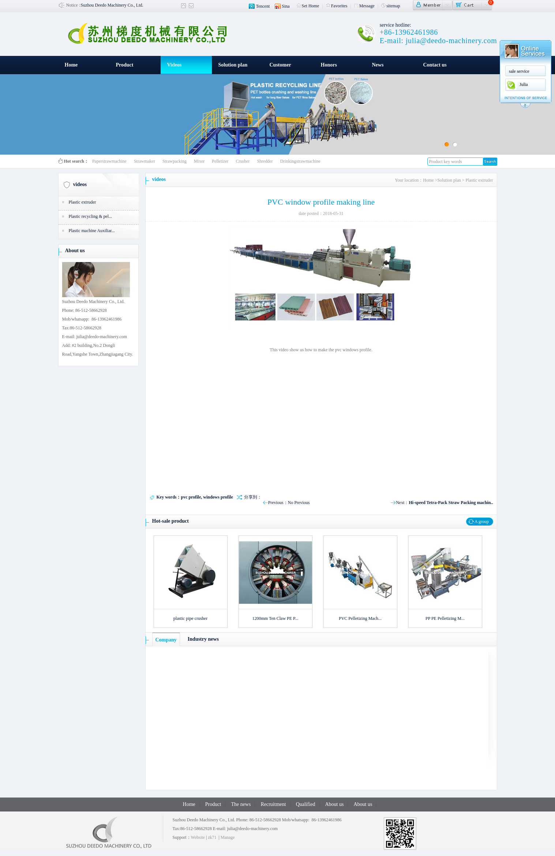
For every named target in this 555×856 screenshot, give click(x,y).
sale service (519, 71)
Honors (329, 65)
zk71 (212, 837)
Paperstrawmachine (109, 161)
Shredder (265, 161)
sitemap (390, 5)
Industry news (203, 639)
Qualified (305, 804)
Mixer (199, 161)
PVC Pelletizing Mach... (360, 618)
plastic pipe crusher (190, 618)
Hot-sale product (170, 521)
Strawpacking (174, 161)
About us (75, 250)
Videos (174, 65)
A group (482, 521)
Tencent (263, 6)
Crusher (243, 161)
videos (80, 184)
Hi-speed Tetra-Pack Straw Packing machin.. (451, 502)
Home (71, 65)
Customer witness (280, 68)
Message (364, 5)
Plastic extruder (82, 202)
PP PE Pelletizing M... (445, 618)
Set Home (308, 5)
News (378, 65)
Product (125, 65)
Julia (524, 84)
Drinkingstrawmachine (300, 161)
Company (166, 640)
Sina (285, 6)
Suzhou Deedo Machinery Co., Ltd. (112, 5)
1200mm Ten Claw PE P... (275, 618)
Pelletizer (220, 161)
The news (241, 804)
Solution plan (233, 65)
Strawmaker (144, 161)
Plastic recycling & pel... (90, 216)
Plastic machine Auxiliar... (92, 230)
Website (198, 837)
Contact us (435, 65)
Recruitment (273, 804)
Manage (228, 837)
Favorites (337, 5)
